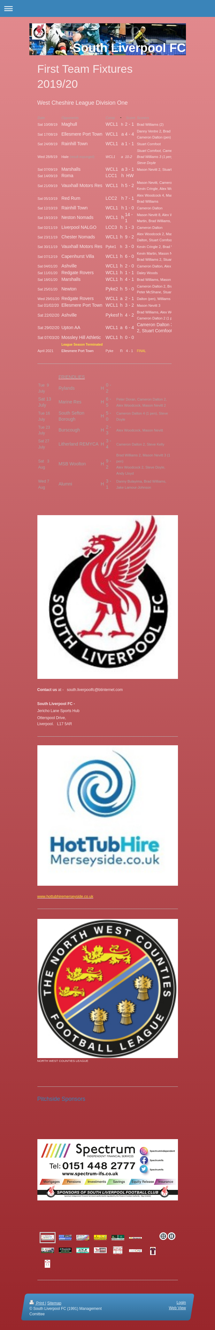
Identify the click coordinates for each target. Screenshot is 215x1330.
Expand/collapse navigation (107, 8)
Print (37, 1303)
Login (181, 1302)
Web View (177, 1308)
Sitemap (54, 1303)
